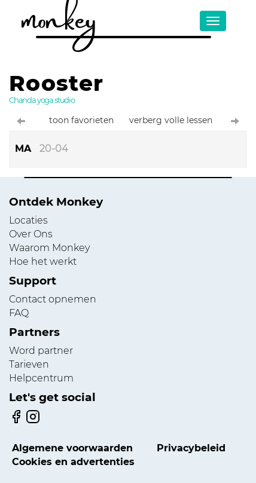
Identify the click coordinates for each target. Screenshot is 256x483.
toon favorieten (81, 120)
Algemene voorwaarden (72, 448)
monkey (59, 15)
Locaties (28, 220)
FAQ (19, 313)
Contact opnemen (52, 299)
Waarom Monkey (49, 247)
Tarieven (29, 364)
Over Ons (31, 234)
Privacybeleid (191, 448)
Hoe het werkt (43, 261)
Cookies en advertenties (73, 461)
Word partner (41, 350)
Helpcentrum (41, 378)
